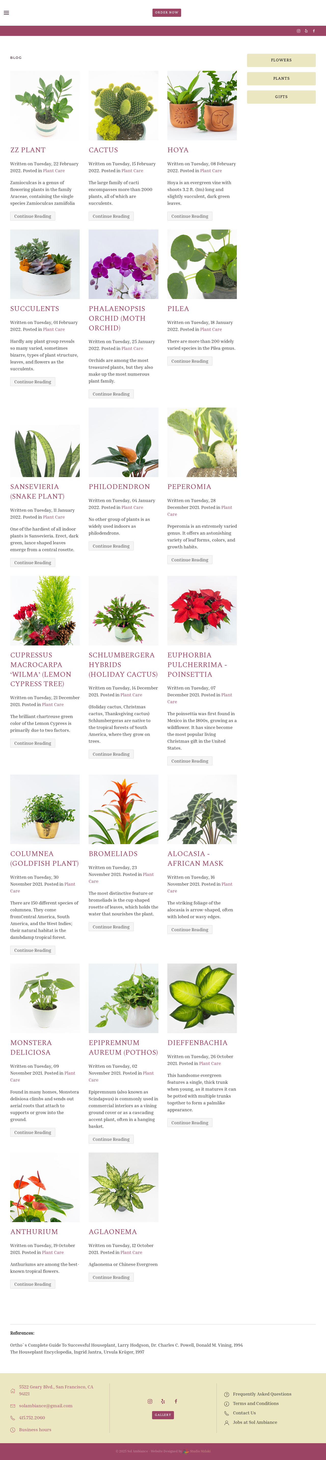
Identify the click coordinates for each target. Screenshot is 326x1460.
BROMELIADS (113, 853)
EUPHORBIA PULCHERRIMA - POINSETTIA (197, 665)
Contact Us (244, 1412)
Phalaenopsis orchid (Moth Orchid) (117, 318)
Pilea (178, 308)
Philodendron (119, 486)
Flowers (281, 60)
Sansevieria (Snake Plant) (37, 491)
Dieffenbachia (197, 1042)
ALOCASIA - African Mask (195, 858)
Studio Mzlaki (197, 1451)
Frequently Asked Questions (262, 1394)
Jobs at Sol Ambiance (255, 1422)
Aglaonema (113, 1231)
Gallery (163, 1415)
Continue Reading (32, 216)
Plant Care (54, 170)
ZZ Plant (28, 150)
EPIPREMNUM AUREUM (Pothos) (123, 1047)
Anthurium (34, 1231)
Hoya (178, 150)
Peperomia (189, 486)
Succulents (34, 308)
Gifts (281, 97)
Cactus (103, 150)
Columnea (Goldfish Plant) (44, 858)
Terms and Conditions (256, 1403)
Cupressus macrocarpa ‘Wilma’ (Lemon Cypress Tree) (40, 670)
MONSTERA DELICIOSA (31, 1047)
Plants (281, 78)
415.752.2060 (32, 1417)
